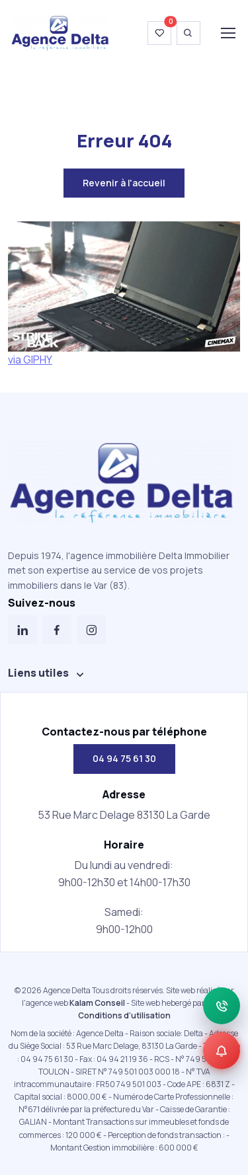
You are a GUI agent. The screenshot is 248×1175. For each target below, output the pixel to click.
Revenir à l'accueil (124, 182)
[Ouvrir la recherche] (188, 33)
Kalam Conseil (97, 1002)
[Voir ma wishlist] (159, 33)
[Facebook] (56, 629)
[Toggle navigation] (227, 33)
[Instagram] (91, 629)
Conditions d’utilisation (124, 1015)
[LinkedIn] (22, 629)
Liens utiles (38, 672)
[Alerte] (221, 1050)
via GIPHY (30, 359)
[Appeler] (221, 1005)
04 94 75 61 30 (124, 758)
